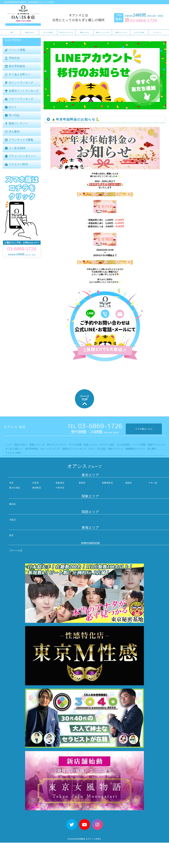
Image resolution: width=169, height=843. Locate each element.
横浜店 (12, 504)
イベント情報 (15, 50)
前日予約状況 (15, 66)
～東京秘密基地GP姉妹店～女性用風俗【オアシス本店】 (29, 2)
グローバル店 (15, 551)
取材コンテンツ (16, 123)
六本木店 (60, 488)
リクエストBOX (16, 164)
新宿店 (82, 483)
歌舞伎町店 (107, 483)
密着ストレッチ (37, 445)
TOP (11, 32)
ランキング (157, 32)
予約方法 (12, 58)
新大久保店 (14, 488)
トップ (8, 445)
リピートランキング (19, 99)
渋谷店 (35, 483)
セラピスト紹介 (139, 32)
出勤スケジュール (121, 32)
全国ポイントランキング (22, 91)
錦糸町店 (36, 488)
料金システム (84, 32)
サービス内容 (48, 32)
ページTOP (84, 401)
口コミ (11, 107)
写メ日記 (12, 115)
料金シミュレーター (102, 32)
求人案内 (12, 131)
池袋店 (128, 483)
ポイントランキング (19, 82)
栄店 (11, 536)
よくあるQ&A (15, 148)
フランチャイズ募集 (19, 140)
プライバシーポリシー (20, 156)
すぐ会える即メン (18, 74)
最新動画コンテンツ (135, 449)
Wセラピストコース (66, 32)
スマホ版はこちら (144, 429)
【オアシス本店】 (93, 839)
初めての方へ (29, 32)
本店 (11, 483)
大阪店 (12, 520)
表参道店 (60, 483)
